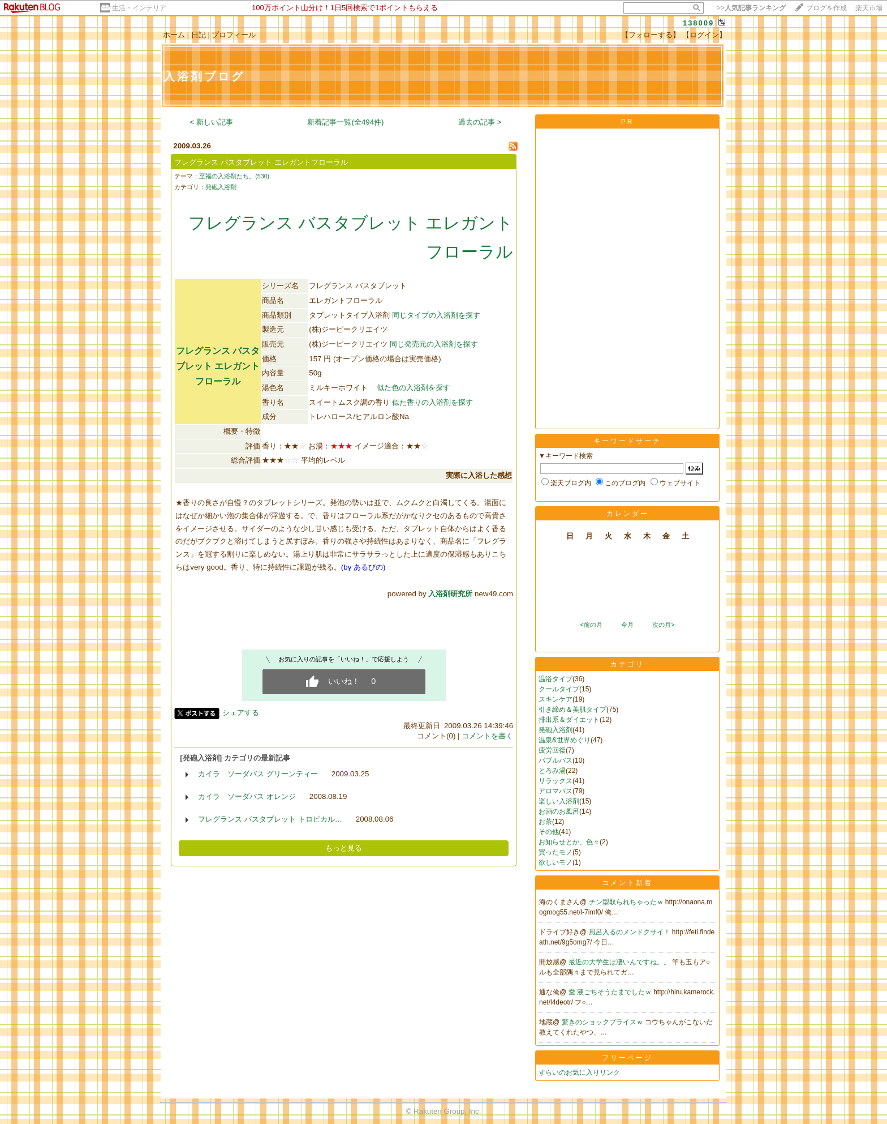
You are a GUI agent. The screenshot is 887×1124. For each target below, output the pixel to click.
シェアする (240, 712)
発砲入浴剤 (220, 186)
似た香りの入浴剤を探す (432, 402)
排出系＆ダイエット (569, 720)
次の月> (663, 624)
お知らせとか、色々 (569, 842)
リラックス (555, 781)
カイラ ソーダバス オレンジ (247, 796)
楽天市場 (868, 8)
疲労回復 (552, 750)
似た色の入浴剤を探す (413, 387)
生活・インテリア (139, 8)
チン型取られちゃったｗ (627, 902)
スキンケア (555, 699)
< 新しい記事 (212, 122)
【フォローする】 (650, 35)
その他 (549, 832)
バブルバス (555, 760)
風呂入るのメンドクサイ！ (630, 932)
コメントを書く (487, 736)
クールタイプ (559, 689)
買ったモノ (555, 852)
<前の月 (591, 624)
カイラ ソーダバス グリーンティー (258, 774)
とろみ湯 (552, 771)
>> (751, 8)
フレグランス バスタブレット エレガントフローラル (260, 162)
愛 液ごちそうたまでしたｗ (611, 992)
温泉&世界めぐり (565, 740)
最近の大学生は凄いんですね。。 (620, 962)
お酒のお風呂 (559, 811)
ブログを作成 (826, 8)
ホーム (174, 35)
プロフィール (234, 35)
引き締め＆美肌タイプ (572, 709)
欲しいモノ (555, 862)
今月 (627, 624)
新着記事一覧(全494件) (345, 122)
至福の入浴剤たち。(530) (234, 176)
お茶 (545, 822)
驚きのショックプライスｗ (603, 1022)
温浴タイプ (555, 679)
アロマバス (555, 791)
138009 (698, 23)
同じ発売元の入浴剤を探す (434, 344)
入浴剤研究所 (450, 593)
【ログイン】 (704, 35)
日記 (198, 35)
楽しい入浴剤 (559, 801)
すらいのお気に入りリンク (579, 1072)
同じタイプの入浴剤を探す (436, 315)
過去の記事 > (480, 122)
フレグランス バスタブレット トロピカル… (270, 819)
